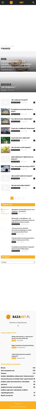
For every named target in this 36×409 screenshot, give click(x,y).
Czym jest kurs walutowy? (20, 138)
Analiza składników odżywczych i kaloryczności (17, 376)
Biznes (13, 234)
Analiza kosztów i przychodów (11, 387)
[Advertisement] (18, 25)
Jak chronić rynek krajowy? (21, 147)
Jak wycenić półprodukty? (20, 185)
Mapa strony (18, 403)
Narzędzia (14, 213)
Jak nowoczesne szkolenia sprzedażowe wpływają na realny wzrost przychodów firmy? (21, 230)
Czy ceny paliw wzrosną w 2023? (23, 166)
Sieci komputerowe (7, 370)
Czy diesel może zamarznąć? (21, 119)
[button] (33, 2)
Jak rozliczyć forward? (19, 100)
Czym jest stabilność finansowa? (23, 128)
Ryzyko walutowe (6, 84)
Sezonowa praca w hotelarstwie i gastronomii (17, 379)
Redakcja (3, 90)
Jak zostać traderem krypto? (21, 176)
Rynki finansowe (15, 131)
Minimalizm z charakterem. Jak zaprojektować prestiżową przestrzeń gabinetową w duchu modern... (23, 220)
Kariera (13, 242)
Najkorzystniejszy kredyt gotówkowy (23, 345)
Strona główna (4, 46)
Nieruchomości (15, 224)
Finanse (4, 58)
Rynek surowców (16, 114)
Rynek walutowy (15, 140)
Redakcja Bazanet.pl (6, 69)
